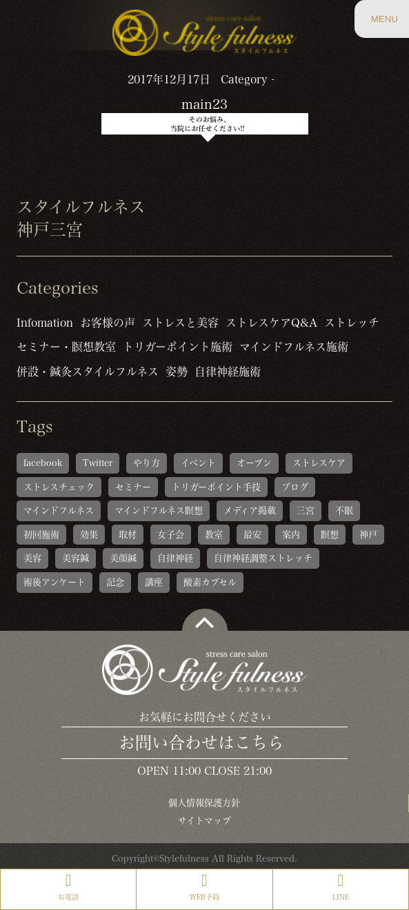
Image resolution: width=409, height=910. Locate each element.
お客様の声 (107, 322)
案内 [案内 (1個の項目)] (291, 534)
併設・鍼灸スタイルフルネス (88, 371)
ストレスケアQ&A (271, 322)
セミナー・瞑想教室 (66, 346)
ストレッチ (351, 322)
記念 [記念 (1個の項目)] (115, 582)
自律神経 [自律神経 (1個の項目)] (175, 558)
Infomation (45, 322)
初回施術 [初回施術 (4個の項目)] (41, 534)
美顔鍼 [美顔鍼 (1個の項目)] (123, 558)
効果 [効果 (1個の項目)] (89, 534)
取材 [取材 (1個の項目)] (128, 534)
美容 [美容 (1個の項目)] (32, 558)
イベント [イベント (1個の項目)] (198, 462)
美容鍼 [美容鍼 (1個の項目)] (75, 558)
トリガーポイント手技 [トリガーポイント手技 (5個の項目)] (216, 487)
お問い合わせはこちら (201, 742)
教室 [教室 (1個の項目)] (214, 534)
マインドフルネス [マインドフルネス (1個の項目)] (58, 510)
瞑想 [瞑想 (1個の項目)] (330, 534)
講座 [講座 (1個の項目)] (154, 582)
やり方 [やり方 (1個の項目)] (146, 462)
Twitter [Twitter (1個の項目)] (97, 462)
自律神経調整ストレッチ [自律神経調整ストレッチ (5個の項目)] (263, 558)
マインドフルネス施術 (293, 346)
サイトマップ (204, 820)
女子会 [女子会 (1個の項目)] (170, 534)
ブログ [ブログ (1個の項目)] (294, 487)
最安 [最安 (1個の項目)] (252, 534)
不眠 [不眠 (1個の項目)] (344, 510)
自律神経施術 (227, 371)
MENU (384, 25)
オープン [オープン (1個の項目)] (254, 462)
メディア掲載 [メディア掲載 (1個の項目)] (249, 510)
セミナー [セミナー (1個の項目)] (133, 487)
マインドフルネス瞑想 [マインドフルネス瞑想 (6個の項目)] (158, 510)
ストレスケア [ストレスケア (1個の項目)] (319, 462)
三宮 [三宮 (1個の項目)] (306, 510)
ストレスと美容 (180, 322)
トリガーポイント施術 (177, 346)
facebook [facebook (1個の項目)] (42, 462)
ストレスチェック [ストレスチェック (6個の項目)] (58, 487)
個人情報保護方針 (204, 802)
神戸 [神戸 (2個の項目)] (368, 534)
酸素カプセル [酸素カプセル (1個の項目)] (210, 582)
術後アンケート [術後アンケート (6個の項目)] (54, 582)
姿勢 (177, 371)
